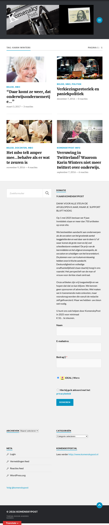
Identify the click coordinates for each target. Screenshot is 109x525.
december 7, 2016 (66, 99)
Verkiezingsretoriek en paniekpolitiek (78, 92)
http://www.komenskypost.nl (83, 455)
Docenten (21, 148)
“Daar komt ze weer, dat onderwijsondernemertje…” (29, 97)
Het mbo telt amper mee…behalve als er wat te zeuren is (29, 158)
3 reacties (28, 107)
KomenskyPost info (68, 148)
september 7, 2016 (66, 173)
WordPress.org (18, 476)
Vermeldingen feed (19, 462)
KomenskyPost (27, 513)
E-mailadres (62, 342)
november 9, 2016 (16, 168)
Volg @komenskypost (17, 489)
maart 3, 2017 (14, 107)
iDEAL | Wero (68, 379)
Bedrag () (61, 358)
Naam (59, 326)
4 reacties (33, 168)
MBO (17, 87)
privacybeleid (63, 395)
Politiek (76, 84)
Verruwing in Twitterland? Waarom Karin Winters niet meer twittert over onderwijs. (79, 161)
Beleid (10, 87)
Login (13, 455)
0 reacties (83, 99)
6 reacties (83, 173)
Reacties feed (17, 469)
